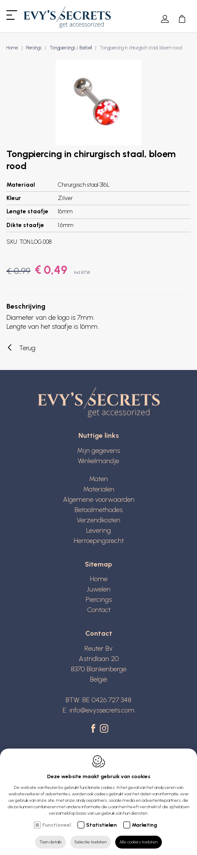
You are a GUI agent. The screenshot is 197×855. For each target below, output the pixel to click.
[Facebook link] (94, 729)
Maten (98, 479)
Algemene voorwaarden (98, 499)
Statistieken (101, 825)
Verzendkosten (98, 520)
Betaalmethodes (98, 510)
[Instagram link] (104, 729)
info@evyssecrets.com (101, 710)
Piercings (34, 48)
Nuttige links (98, 435)
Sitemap (98, 564)
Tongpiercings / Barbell (71, 48)
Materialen (98, 489)
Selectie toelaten (91, 842)
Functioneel (56, 825)
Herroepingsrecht (99, 541)
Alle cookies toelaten (138, 842)
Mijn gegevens (98, 450)
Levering (98, 530)
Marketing (144, 825)
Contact (98, 610)
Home (12, 48)
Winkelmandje (98, 461)
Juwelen (98, 589)
